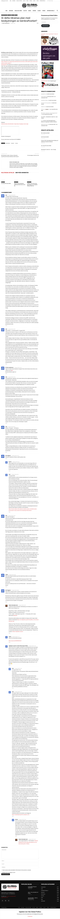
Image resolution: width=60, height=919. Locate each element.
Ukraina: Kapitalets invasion (17, 631)
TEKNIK (38, 0)
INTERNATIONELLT (42, 0)
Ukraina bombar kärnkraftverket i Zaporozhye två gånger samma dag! (14, 123)
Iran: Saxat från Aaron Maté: (6, 183)
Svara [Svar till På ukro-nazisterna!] (6, 373)
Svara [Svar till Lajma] (6, 586)
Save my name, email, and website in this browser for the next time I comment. (17, 870)
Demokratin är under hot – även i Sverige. (48, 149)
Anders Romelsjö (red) (5, 23)
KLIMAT (34, 0)
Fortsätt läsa (30, 916)
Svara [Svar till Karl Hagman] (6, 458)
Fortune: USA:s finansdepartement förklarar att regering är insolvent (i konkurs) (49, 141)
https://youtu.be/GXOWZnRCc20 (15, 640)
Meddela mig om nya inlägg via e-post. (8, 872)
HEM (10, 0)
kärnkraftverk (8, 143)
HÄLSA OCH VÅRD (19, 0)
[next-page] (4, 188)
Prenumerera (45, 25)
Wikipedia (15, 615)
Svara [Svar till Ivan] (6, 325)
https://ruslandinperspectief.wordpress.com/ (20, 814)
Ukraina (16, 143)
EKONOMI (13, 0)
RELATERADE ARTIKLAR (7, 172)
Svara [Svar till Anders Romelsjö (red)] (9, 633)
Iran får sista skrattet (50, 93)
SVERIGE (31, 0)
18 (38, 23)
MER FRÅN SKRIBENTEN (21, 172)
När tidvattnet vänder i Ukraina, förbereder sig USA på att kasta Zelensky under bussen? (10, 156)
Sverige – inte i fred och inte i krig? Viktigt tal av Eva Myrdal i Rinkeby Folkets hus (32, 184)
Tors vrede (43, 116)
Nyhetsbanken (4, 64)
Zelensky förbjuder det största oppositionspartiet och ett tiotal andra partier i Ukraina (28, 842)
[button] (57, 10)
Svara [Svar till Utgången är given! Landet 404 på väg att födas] (9, 665)
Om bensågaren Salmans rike (33, 155)
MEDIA (27, 0)
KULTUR (24, 0)
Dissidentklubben (44, 80)
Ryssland (12, 143)
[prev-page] (2, 188)
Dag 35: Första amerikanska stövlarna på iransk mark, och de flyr (19, 184)
